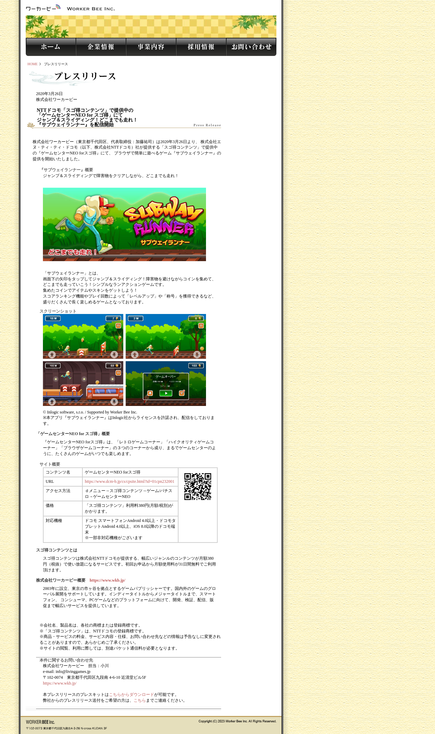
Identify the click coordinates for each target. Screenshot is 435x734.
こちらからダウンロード (131, 694)
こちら (140, 700)
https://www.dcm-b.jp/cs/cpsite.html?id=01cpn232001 (129, 481)
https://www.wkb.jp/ (107, 580)
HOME (32, 64)
